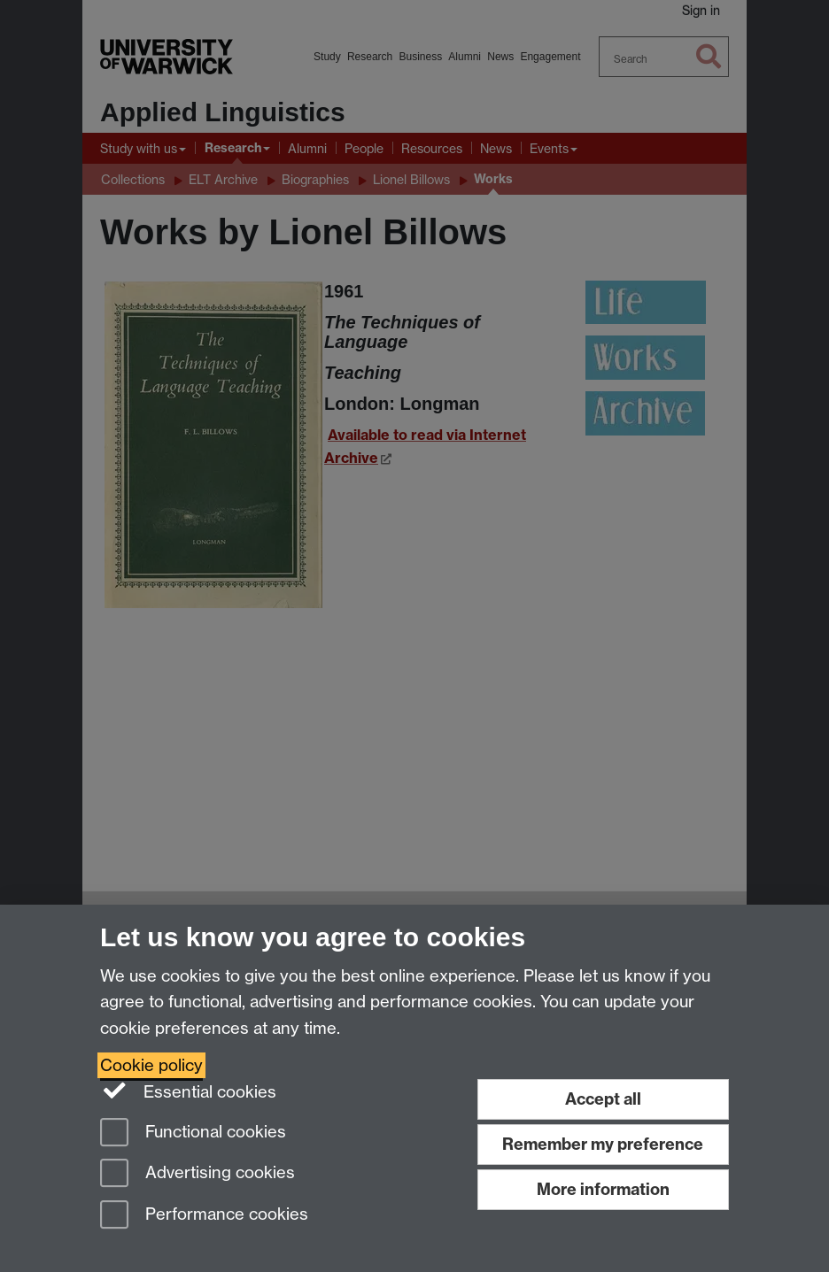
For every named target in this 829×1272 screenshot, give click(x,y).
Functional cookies (193, 1133)
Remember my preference (602, 1144)
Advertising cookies (197, 1174)
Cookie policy (151, 1065)
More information (603, 1189)
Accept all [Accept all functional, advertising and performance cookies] (603, 1099)
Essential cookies (188, 1090)
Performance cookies (204, 1215)
